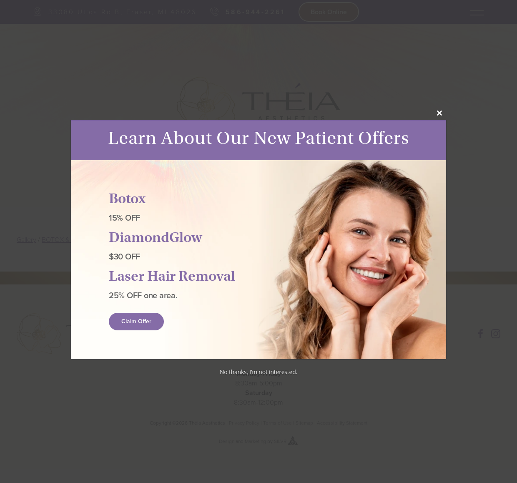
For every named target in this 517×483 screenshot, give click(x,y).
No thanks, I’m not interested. (258, 372)
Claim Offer (136, 321)
